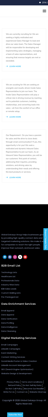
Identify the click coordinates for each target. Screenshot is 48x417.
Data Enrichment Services (18, 303)
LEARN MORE (13, 66)
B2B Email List (10, 265)
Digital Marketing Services (18, 338)
